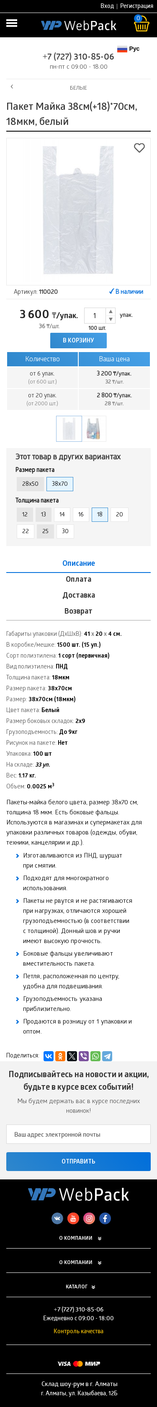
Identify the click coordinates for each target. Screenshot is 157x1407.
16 (81, 515)
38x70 (60, 484)
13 (43, 515)
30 (65, 532)
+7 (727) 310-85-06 (79, 57)
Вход (107, 6)
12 (25, 515)
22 (25, 532)
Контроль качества (78, 1332)
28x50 (30, 484)
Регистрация (136, 6)
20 (119, 515)
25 (45, 532)
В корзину (78, 341)
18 (100, 515)
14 (62, 515)
